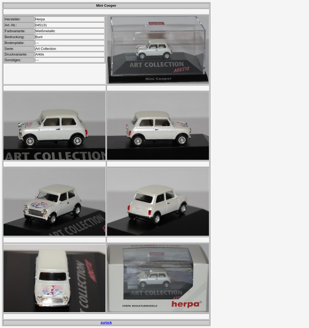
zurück (106, 322)
